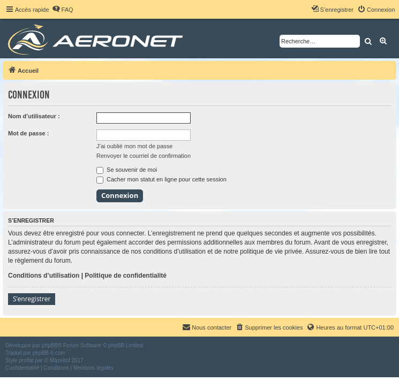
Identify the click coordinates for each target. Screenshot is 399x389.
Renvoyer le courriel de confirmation (143, 155)
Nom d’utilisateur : (34, 116)
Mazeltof (60, 360)
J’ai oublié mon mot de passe (134, 146)
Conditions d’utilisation (43, 275)
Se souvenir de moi (126, 169)
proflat (26, 360)
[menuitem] (62, 9)
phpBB (50, 345)
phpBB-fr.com (49, 353)
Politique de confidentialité (126, 275)
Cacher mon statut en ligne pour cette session (161, 179)
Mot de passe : (28, 133)
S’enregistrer (31, 298)
